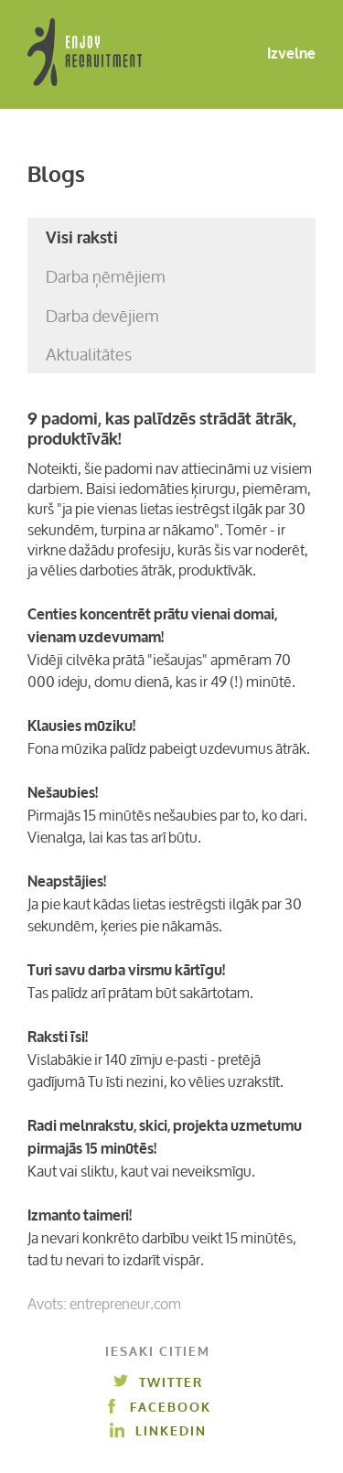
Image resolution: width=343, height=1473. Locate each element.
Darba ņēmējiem (106, 276)
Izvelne (277, 54)
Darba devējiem (102, 316)
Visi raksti (82, 238)
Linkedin (158, 1431)
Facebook (157, 1407)
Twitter (158, 1383)
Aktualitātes (89, 354)
